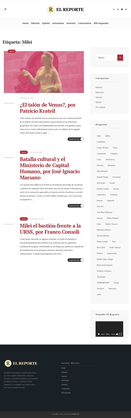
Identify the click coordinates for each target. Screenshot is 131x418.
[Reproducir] (99, 334)
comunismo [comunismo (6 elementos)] (101, 154)
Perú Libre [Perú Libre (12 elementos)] (101, 247)
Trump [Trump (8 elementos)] (116, 283)
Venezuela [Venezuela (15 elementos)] (112, 289)
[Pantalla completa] (120, 334)
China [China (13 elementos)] (115, 148)
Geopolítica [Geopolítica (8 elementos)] (101, 195)
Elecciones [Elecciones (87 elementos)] (101, 183)
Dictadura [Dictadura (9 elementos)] (111, 165)
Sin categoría (100, 107)
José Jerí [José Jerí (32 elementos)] (100, 206)
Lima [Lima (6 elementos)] (99, 224)
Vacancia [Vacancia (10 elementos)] (100, 289)
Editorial (35, 23)
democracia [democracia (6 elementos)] (110, 159)
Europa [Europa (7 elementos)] (116, 189)
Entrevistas (58, 23)
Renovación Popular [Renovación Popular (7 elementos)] (104, 265)
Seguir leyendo (76, 139)
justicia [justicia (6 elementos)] (99, 218)
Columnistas (84, 23)
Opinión (46, 23)
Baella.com (75, 414)
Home (26, 23)
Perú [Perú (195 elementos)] (114, 242)
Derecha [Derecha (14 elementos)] (100, 165)
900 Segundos (101, 23)
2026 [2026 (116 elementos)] (99, 136)
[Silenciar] (117, 334)
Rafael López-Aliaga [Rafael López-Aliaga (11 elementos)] (105, 259)
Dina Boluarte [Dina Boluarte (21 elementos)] (102, 171)
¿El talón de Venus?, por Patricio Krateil (47, 107)
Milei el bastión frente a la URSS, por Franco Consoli (50, 228)
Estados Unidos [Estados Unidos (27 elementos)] (103, 189)
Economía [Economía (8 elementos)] (116, 177)
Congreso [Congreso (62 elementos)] (114, 154)
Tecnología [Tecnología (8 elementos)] (101, 277)
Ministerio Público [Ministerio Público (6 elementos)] (104, 230)
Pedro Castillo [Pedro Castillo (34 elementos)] (102, 242)
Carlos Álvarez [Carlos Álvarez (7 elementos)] (102, 148)
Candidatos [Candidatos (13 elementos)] (101, 142)
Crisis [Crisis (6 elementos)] (99, 159)
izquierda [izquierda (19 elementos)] (110, 200)
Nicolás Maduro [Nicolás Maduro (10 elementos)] (103, 236)
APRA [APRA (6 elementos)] (107, 136)
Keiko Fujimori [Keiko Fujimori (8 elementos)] (113, 218)
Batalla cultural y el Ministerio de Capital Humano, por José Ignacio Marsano (50, 168)
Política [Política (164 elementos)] (100, 253)
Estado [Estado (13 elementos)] (112, 183)
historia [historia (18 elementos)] (100, 200)
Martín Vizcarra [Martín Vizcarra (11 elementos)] (111, 224)
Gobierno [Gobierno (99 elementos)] (114, 195)
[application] (109, 329)
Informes (71, 23)
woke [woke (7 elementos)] (99, 294)
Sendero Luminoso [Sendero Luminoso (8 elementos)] (104, 271)
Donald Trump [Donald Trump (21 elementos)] (102, 177)
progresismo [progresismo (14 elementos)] (112, 253)
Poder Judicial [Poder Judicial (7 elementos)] (115, 247)
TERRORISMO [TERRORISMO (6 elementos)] (103, 283)
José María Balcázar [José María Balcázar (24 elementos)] (104, 212)
